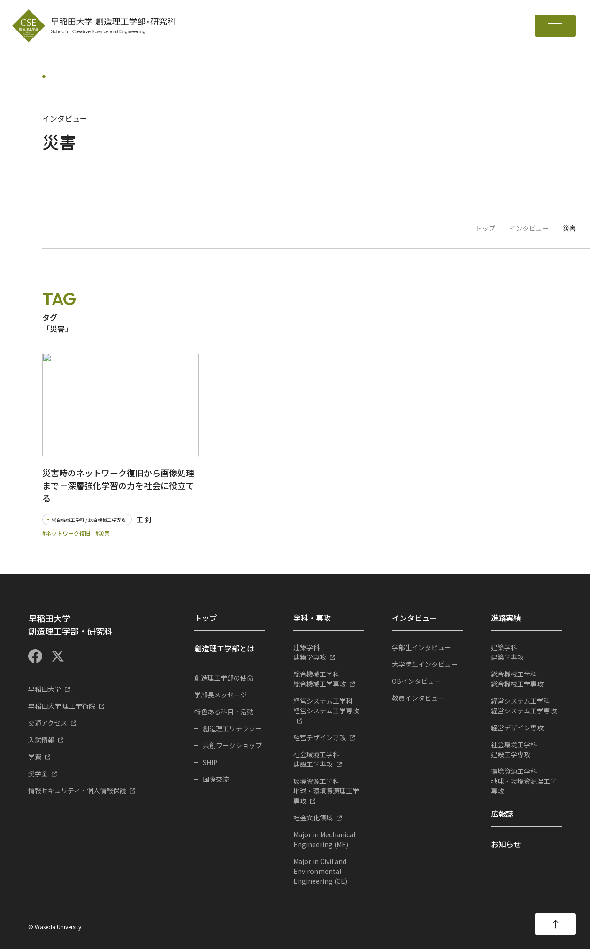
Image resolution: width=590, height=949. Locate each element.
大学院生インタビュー (425, 664)
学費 (34, 756)
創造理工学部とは (224, 648)
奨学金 (38, 773)
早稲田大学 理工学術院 (61, 706)
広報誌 (502, 813)
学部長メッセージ (220, 694)
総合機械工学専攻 (328, 679)
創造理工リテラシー (232, 728)
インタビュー (529, 228)
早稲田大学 (44, 689)
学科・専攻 (312, 617)
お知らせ (506, 844)
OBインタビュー (416, 681)
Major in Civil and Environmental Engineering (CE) (320, 871)
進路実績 (506, 617)
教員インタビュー (418, 698)
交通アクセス (47, 722)
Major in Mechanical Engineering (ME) (324, 839)
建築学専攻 (328, 652)
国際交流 (216, 779)
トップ (485, 228)
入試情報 (41, 739)
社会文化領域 (313, 817)
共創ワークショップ (232, 745)
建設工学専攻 (328, 759)
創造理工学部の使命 (223, 677)
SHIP (210, 762)
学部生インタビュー (421, 647)
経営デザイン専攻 (319, 737)
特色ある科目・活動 (223, 711)
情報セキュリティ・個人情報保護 (77, 790)
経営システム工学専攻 (328, 705)
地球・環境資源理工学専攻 (328, 790)
